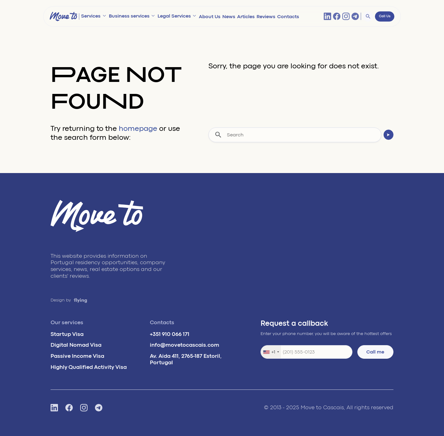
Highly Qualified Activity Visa (89, 367)
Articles (246, 16)
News (228, 16)
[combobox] (271, 351)
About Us (209, 16)
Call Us (384, 16)
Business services (129, 16)
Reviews (266, 16)
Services (91, 16)
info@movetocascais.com (184, 345)
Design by (69, 300)
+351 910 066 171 (169, 334)
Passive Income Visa (77, 356)
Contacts (288, 16)
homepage (138, 128)
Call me (375, 352)
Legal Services (174, 16)
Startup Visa (67, 334)
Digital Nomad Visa (76, 345)
